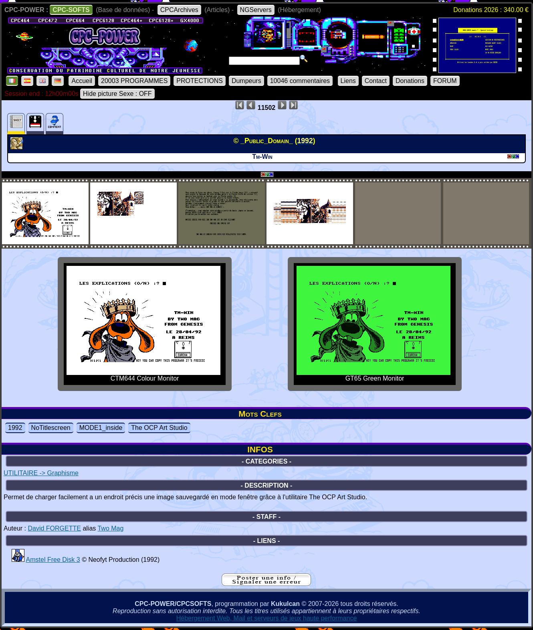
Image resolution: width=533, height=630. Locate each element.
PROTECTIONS (199, 80)
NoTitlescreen (51, 427)
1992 (15, 427)
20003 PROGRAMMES (134, 80)
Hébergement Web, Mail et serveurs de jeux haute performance (266, 618)
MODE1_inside (101, 427)
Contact (376, 80)
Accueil (81, 80)
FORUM (445, 80)
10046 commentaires (300, 80)
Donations (410, 80)
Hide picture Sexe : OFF (117, 93)
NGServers (256, 9)
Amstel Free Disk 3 (53, 559)
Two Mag (110, 528)
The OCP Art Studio (159, 427)
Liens (348, 80)
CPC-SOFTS (70, 9)
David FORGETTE (54, 528)
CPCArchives (179, 9)
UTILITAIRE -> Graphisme (41, 473)
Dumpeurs (246, 80)
